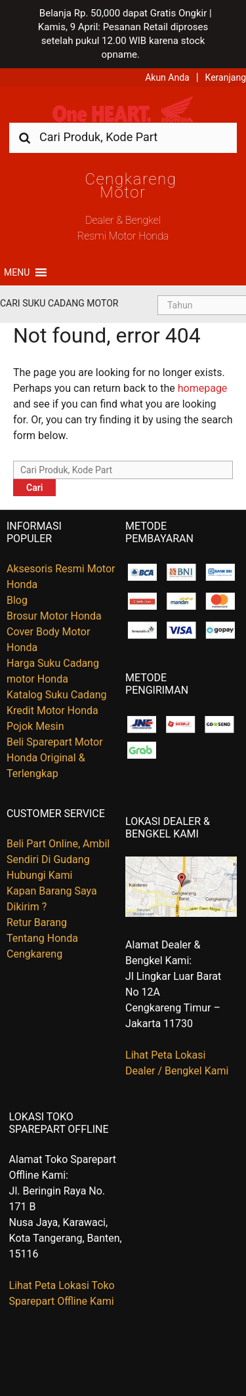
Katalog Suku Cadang (57, 694)
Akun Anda (167, 77)
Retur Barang (37, 922)
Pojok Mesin (35, 726)
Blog (17, 600)
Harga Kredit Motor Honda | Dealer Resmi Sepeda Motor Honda (123, 109)
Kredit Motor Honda (52, 710)
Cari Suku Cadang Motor (59, 303)
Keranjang (225, 77)
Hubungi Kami (39, 875)
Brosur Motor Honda (54, 616)
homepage (203, 388)
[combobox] (123, 137)
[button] (17, 272)
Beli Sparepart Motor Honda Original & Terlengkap (55, 758)
